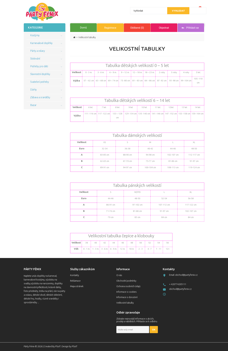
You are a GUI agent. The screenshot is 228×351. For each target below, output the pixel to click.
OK (153, 329)
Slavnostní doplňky (40, 74)
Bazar (33, 105)
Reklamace (75, 281)
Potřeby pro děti (39, 66)
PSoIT (58, 346)
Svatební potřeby (39, 81)
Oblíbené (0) (137, 27)
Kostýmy (35, 35)
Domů (83, 27)
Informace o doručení (126, 297)
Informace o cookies (126, 292)
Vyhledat (177, 10)
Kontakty (74, 275)
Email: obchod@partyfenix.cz (183, 275)
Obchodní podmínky (126, 281)
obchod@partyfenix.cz (180, 289)
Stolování (35, 58)
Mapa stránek (76, 286)
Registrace (110, 27)
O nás (119, 275)
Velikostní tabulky (125, 302)
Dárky (33, 89)
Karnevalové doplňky (41, 43)
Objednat (164, 27)
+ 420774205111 (177, 284)
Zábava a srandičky (40, 97)
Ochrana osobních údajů (128, 286)
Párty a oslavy (37, 50)
